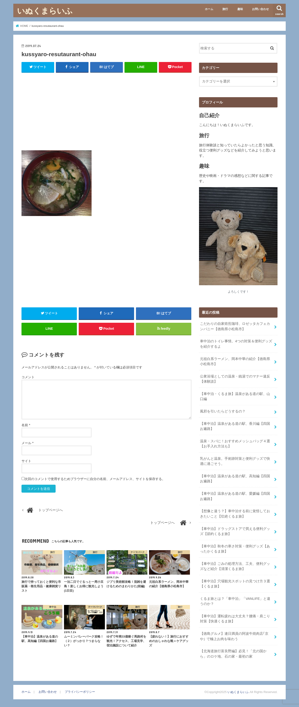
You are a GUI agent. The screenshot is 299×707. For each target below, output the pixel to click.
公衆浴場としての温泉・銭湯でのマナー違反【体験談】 (235, 378)
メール (27, 443)
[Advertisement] (106, 110)
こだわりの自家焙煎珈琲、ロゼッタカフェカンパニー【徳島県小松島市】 (235, 326)
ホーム (209, 9)
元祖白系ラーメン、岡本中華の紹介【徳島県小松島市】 (235, 361)
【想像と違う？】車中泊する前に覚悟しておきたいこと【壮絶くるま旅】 (235, 513)
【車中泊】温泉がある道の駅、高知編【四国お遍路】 (235, 478)
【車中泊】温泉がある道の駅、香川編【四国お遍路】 (235, 426)
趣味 (240, 9)
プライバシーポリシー (80, 691)
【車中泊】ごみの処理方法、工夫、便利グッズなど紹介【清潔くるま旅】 (235, 566)
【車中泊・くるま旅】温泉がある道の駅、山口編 (235, 396)
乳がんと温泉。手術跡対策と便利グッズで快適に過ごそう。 (235, 461)
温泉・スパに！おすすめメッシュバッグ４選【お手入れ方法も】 (235, 443)
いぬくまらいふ (45, 10)
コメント (28, 377)
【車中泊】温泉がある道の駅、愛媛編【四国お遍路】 (235, 496)
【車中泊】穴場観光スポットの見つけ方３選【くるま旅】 (235, 583)
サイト (26, 461)
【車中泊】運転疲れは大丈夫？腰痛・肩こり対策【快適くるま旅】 (235, 618)
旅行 (225, 9)
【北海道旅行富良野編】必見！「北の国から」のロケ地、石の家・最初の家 (233, 653)
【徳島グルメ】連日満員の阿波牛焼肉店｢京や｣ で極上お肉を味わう (234, 636)
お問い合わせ (260, 9)
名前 (25, 425)
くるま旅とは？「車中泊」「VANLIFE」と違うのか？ (235, 601)
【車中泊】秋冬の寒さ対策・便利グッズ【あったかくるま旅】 (235, 548)
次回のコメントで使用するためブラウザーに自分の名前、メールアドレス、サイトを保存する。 (95, 479)
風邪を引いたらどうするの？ (223, 411)
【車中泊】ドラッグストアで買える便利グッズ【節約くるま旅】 (235, 531)
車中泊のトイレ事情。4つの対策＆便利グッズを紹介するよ (236, 343)
